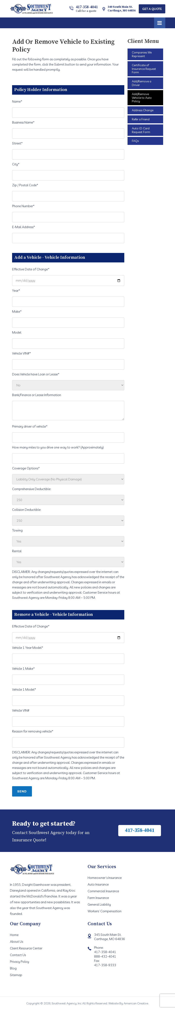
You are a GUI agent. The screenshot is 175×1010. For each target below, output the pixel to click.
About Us (16, 941)
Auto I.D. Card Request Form (141, 130)
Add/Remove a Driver (141, 83)
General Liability (99, 904)
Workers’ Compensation (104, 911)
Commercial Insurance (103, 891)
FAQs (135, 141)
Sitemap (16, 975)
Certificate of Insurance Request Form (144, 68)
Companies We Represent (142, 54)
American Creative (136, 1003)
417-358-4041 (87, 9)
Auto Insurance (98, 884)
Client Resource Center (26, 948)
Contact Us (18, 955)
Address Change (142, 110)
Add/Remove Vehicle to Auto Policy (142, 97)
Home (14, 935)
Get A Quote (152, 9)
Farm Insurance (98, 898)
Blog (13, 968)
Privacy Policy (19, 962)
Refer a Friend (141, 119)
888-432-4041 (105, 956)
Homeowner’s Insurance (105, 878)
